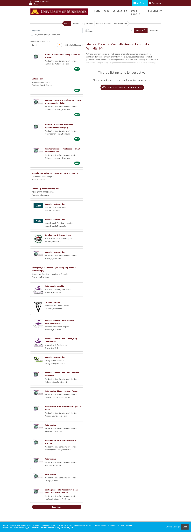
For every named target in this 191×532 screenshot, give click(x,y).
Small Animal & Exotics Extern (58, 235)
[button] (154, 30)
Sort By (34, 45)
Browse (76, 23)
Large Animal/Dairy (53, 302)
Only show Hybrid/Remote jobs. (47, 34)
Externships (120, 10)
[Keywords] (57, 30)
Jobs (106, 10)
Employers (155, 3)
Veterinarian (37, 79)
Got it (185, 527)
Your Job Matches (103, 23)
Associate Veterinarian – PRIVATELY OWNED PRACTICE (56, 173)
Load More (56, 507)
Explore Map (87, 23)
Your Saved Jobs (120, 23)
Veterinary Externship (54, 286)
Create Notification (73, 45)
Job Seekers (140, 3)
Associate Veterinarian (55, 204)
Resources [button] (153, 10)
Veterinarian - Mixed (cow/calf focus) (61, 391)
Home (97, 10)
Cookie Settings (173, 527)
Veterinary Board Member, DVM (45, 188)
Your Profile (135, 12)
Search (67, 23)
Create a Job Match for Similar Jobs (122, 87)
